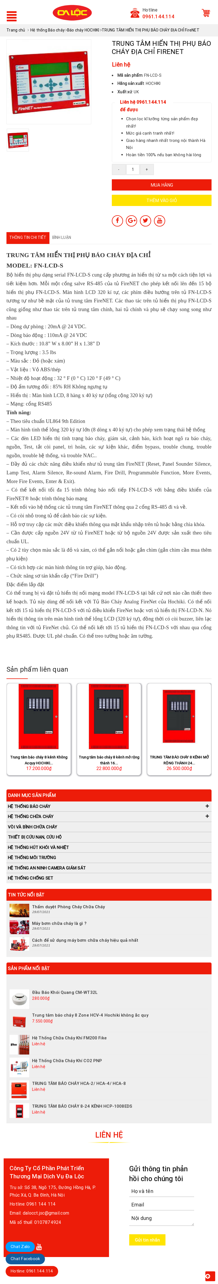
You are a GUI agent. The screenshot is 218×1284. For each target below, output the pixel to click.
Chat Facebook (25, 1258)
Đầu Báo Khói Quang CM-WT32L (64, 1000)
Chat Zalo (20, 1246)
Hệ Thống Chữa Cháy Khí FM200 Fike (69, 1046)
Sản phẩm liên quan (37, 669)
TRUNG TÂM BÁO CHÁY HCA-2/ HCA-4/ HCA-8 (79, 1091)
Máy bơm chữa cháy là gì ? (59, 923)
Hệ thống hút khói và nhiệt (38, 847)
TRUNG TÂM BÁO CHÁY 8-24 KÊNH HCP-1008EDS (82, 1114)
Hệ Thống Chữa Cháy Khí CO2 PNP (67, 1069)
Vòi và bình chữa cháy (32, 827)
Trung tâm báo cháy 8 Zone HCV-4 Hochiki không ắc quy (90, 1023)
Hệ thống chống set (30, 878)
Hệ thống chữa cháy (31, 816)
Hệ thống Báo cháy (29, 806)
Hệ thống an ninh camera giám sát (47, 868)
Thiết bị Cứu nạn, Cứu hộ (35, 837)
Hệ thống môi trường (32, 857)
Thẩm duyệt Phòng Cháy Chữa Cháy (68, 906)
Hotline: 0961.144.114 (32, 1271)
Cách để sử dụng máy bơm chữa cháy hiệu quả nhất (85, 940)
